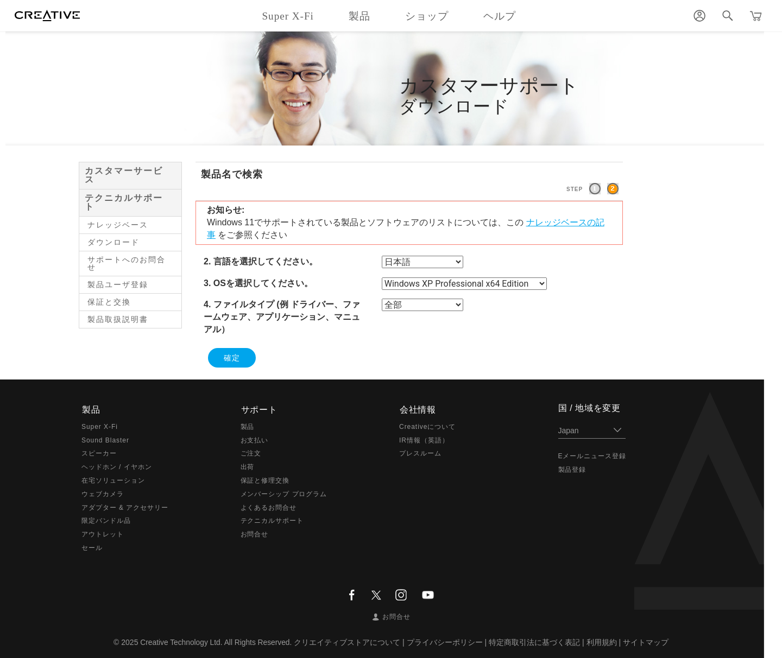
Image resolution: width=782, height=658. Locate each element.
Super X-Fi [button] (287, 16)
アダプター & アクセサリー (124, 507)
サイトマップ (647, 641)
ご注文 (251, 453)
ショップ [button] (427, 16)
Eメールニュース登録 (592, 456)
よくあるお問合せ (269, 507)
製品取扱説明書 (117, 319)
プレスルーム (420, 453)
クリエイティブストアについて (348, 641)
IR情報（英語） (424, 440)
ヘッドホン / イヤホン (116, 466)
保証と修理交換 (265, 480)
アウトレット (102, 533)
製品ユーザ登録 (117, 284)
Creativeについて (427, 426)
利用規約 (603, 641)
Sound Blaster (105, 440)
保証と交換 (109, 302)
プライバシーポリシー (446, 641)
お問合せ (255, 533)
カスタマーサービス (124, 175)
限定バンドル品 (106, 520)
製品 (248, 426)
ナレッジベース (117, 224)
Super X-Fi (99, 426)
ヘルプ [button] (499, 16)
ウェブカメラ (102, 493)
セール (92, 547)
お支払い (255, 440)
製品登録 (572, 469)
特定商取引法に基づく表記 (535, 641)
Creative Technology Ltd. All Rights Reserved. (216, 641)
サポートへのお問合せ (126, 263)
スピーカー (99, 453)
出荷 (248, 466)
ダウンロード (113, 242)
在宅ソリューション (113, 480)
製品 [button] (359, 16)
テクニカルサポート (124, 202)
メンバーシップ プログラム (284, 493)
